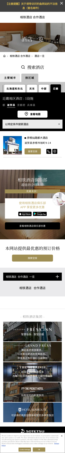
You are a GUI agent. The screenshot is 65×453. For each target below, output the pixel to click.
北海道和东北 (14, 88)
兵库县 (31, 105)
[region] (32, 443)
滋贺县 (11, 105)
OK (39, 449)
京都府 (21, 105)
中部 (44, 88)
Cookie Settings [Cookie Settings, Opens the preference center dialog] (25, 449)
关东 (32, 88)
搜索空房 (32, 151)
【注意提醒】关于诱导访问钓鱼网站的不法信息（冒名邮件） (31, 6)
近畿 (55, 88)
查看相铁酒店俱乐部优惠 (32, 225)
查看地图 (35, 114)
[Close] (62, 436)
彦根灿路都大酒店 (37, 138)
